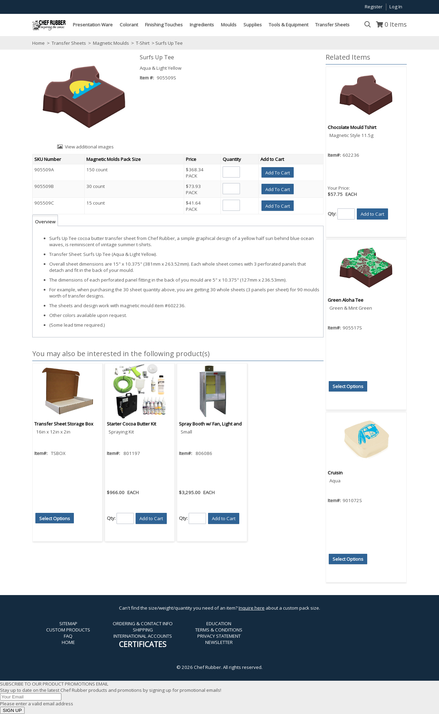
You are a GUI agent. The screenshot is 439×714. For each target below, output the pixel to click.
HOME (68, 642)
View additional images (89, 147)
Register (373, 6)
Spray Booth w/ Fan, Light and (210, 424)
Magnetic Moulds (111, 43)
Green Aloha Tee (345, 300)
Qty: (111, 518)
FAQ (68, 636)
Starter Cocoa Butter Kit (131, 424)
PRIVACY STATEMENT (219, 636)
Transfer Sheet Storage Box (63, 424)
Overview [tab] (45, 221)
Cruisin (335, 473)
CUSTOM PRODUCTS (68, 630)
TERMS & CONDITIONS (218, 630)
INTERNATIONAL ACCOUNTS (142, 636)
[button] (277, 172)
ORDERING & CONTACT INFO (143, 623)
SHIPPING (143, 630)
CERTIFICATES (142, 644)
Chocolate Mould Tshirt (352, 127)
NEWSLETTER (219, 642)
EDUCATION (218, 623)
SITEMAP (68, 623)
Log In (395, 6)
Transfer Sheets (69, 43)
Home (38, 43)
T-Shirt (142, 43)
